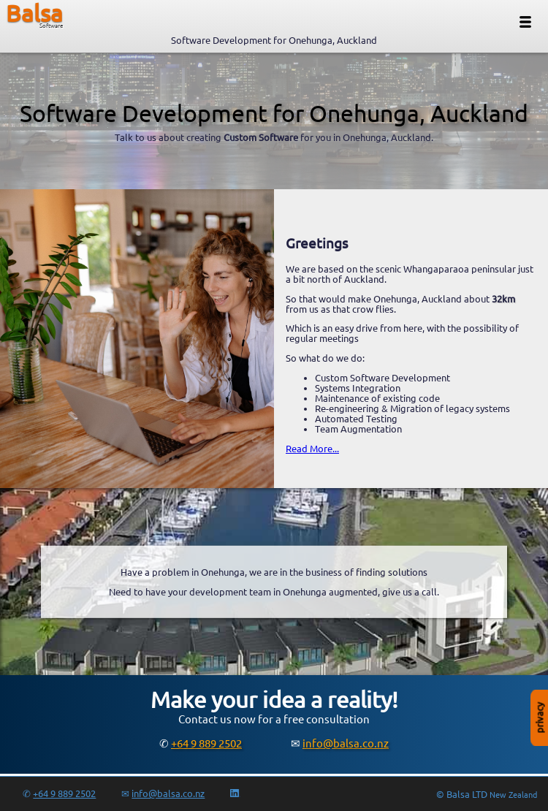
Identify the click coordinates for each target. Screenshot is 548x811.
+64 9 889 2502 (206, 743)
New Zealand (513, 795)
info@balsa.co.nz (345, 743)
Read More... (312, 448)
